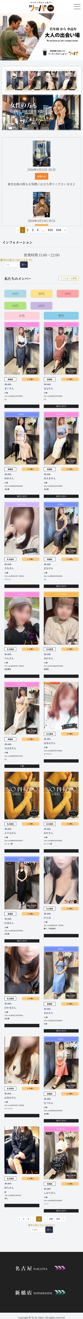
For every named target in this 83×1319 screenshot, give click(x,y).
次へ (24, 264)
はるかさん (10, 1097)
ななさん (48, 388)
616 (58, 230)
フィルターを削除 (68, 278)
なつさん (48, 1103)
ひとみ (47, 917)
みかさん (48, 833)
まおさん (48, 1013)
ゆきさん (9, 478)
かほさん (9, 923)
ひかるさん (10, 1007)
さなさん (9, 568)
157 (58, 1219)
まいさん (9, 388)
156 (51, 1219)
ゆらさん (9, 1187)
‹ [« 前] (19, 1219)
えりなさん (10, 833)
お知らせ (41, 176)
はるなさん (50, 743)
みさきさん (50, 478)
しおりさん (50, 1193)
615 (50, 230)
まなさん (48, 568)
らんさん (9, 658)
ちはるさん (10, 748)
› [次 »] (65, 230)
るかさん (48, 658)
